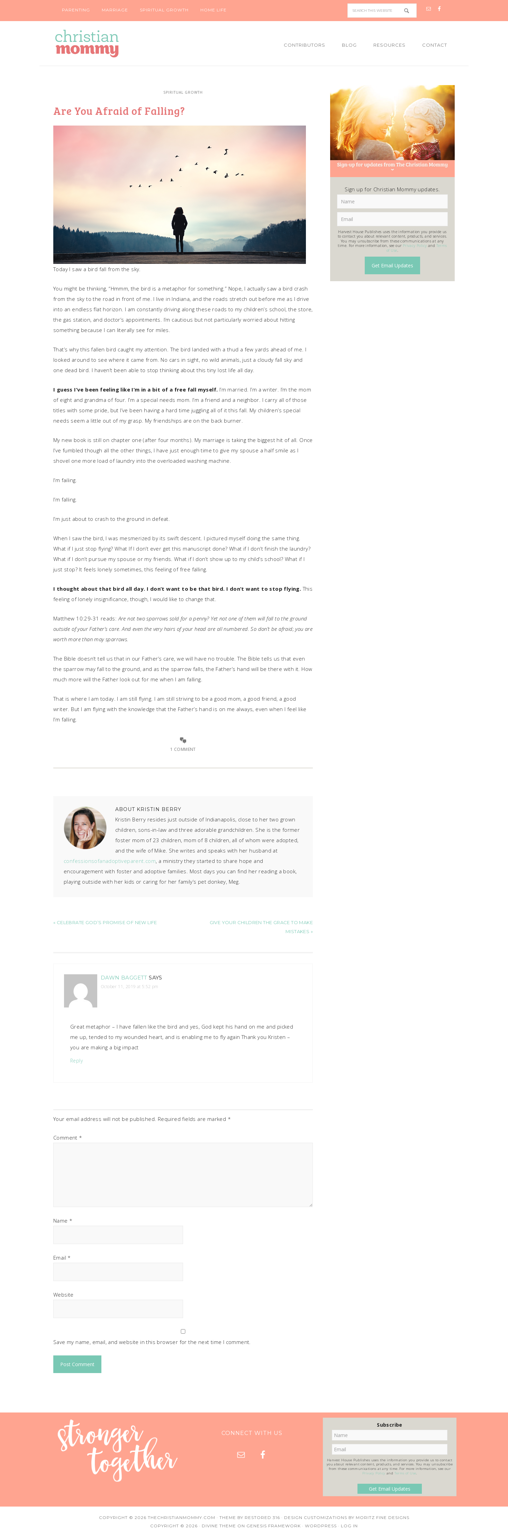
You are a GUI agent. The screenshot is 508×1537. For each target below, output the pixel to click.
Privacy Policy (415, 245)
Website (63, 1294)
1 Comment (183, 749)
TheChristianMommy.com (181, 1517)
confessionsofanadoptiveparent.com (110, 860)
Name (62, 1220)
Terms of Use (405, 1473)
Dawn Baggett (124, 977)
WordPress (321, 1525)
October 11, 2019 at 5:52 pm (129, 987)
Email (62, 1257)
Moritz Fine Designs (382, 1517)
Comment (67, 1137)
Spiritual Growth (183, 92)
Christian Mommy (110, 43)
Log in (349, 1525)
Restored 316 (262, 1517)
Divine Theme (219, 1525)
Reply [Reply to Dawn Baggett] (76, 1060)
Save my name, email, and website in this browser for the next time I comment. (152, 1341)
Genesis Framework (273, 1525)
